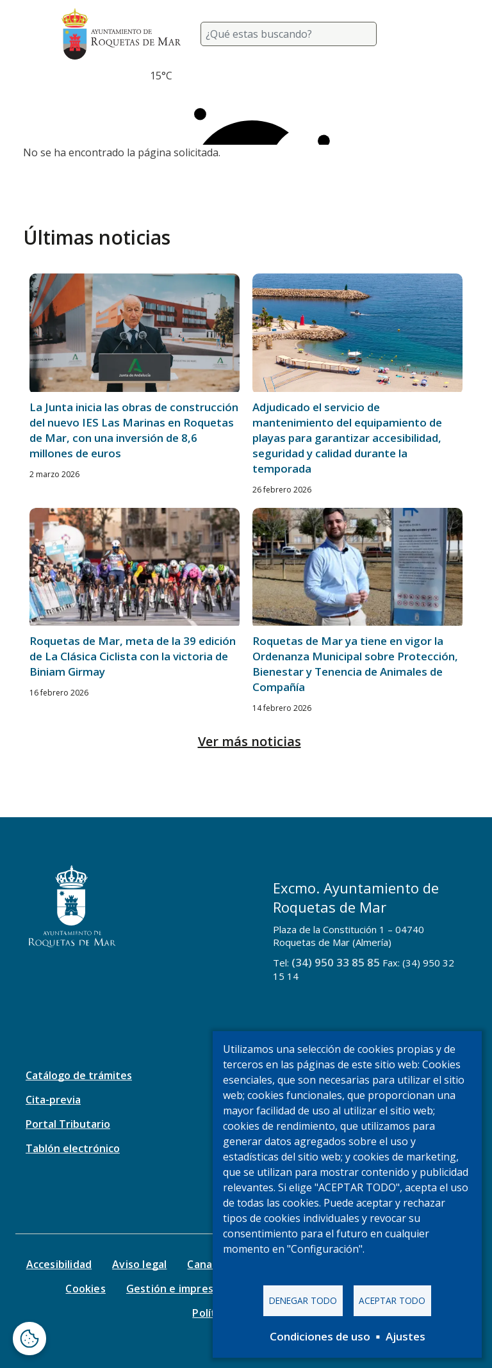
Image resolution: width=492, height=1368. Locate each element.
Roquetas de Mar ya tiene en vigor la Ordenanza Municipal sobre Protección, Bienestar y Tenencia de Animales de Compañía (355, 663)
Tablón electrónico (73, 1148)
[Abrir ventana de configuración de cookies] (29, 1338)
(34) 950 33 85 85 (335, 962)
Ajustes (405, 1336)
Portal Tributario (68, 1124)
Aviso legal (139, 1264)
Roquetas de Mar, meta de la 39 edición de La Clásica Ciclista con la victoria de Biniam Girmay (132, 656)
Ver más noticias (249, 741)
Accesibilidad (59, 1264)
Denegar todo (303, 1300)
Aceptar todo (392, 1300)
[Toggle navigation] (415, 34)
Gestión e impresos (176, 1289)
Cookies (85, 1289)
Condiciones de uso (320, 1336)
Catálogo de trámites (79, 1075)
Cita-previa (53, 1100)
